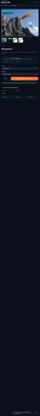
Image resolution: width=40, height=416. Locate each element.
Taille (3, 66)
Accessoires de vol (6, 400)
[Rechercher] (29, 2)
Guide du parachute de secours (9, 386)
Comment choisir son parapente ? (10, 381)
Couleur (3, 71)
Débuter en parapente (7, 388)
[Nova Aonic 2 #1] (3, 40)
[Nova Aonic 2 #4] (20, 40)
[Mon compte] (31, 2)
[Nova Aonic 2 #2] (9, 40)
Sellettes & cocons (6, 396)
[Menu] (37, 2)
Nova (3, 45)
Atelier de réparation (7, 402)
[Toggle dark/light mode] (26, 2)
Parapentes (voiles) (6, 393)
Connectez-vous (12, 241)
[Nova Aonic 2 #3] (15, 40)
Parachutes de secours (7, 398)
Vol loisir (3, 93)
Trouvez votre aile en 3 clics (8, 408)
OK (36, 412)
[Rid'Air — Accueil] (5, 2)
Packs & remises (6, 414)
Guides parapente (6, 412)
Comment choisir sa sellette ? (9, 383)
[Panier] (34, 2)
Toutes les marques (6, 410)
